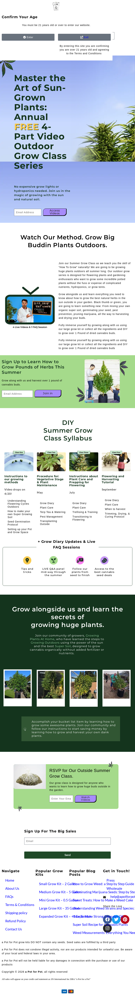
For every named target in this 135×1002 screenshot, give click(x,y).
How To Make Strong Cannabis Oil (98, 916)
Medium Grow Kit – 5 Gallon (60, 892)
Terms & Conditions (19, 905)
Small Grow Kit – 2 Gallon (58, 884)
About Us (12, 888)
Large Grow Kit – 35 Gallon (59, 908)
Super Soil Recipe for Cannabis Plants (100, 924)
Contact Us (13, 929)
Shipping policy (16, 913)
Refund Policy (15, 921)
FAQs (9, 896)
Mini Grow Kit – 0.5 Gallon (58, 900)
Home (9, 880)
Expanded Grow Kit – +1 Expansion (65, 916)
